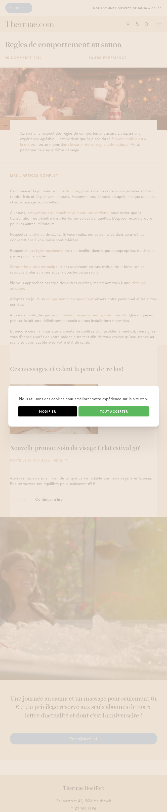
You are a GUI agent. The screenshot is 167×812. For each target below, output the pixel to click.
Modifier (47, 411)
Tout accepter (114, 411)
